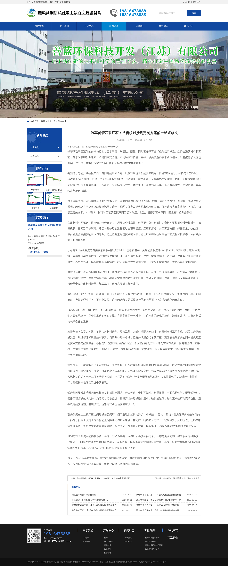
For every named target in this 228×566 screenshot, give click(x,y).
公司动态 (35, 156)
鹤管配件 (107, 553)
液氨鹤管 (107, 545)
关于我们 (64, 26)
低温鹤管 (107, 549)
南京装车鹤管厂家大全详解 (84, 495)
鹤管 (106, 538)
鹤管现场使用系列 (152, 538)
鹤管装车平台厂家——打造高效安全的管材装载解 (158, 495)
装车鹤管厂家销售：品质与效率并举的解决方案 (157, 510)
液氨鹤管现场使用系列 (154, 545)
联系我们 (196, 2)
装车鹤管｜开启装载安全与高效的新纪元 (90, 500)
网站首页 (39, 26)
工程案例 (138, 26)
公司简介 (86, 538)
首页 (43, 121)
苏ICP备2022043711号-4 (156, 562)
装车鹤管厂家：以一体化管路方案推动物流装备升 (94, 510)
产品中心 (89, 26)
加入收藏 (186, 2)
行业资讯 (62, 121)
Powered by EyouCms (89, 562)
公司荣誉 (86, 541)
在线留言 (163, 26)
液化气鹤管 (108, 541)
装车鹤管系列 (150, 541)
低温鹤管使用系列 (152, 549)
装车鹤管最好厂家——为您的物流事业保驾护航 (157, 505)
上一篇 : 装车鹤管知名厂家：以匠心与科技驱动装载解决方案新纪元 (99, 478)
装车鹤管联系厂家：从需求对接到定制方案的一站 (158, 500)
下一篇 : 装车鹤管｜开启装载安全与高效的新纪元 (177, 478)
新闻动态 (114, 26)
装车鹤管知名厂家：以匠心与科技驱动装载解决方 (94, 505)
